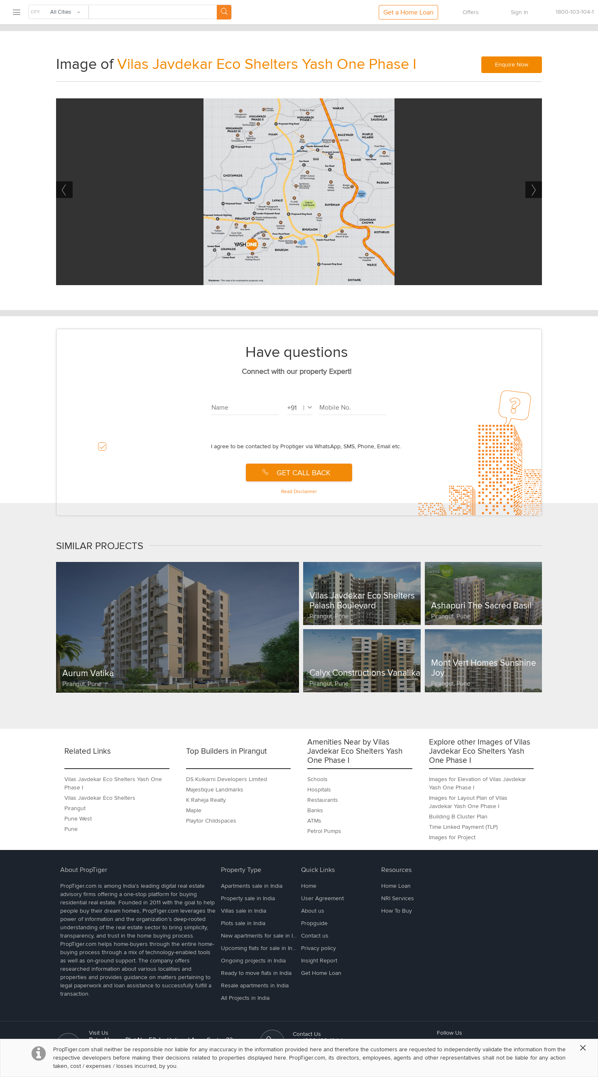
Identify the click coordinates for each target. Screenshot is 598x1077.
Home (308, 885)
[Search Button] (224, 12)
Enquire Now (511, 64)
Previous (64, 189)
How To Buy (396, 910)
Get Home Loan (321, 973)
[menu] (16, 13)
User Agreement (322, 898)
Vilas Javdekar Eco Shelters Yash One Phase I (267, 64)
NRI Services (397, 898)
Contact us (314, 935)
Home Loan (396, 885)
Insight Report (319, 960)
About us (312, 910)
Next (533, 189)
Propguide (314, 923)
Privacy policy (318, 948)
